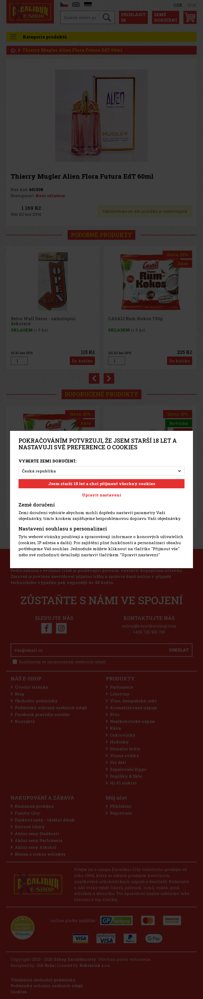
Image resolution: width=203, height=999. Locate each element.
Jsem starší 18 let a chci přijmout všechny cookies (101, 483)
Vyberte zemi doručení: (47, 461)
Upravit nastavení (101, 495)
